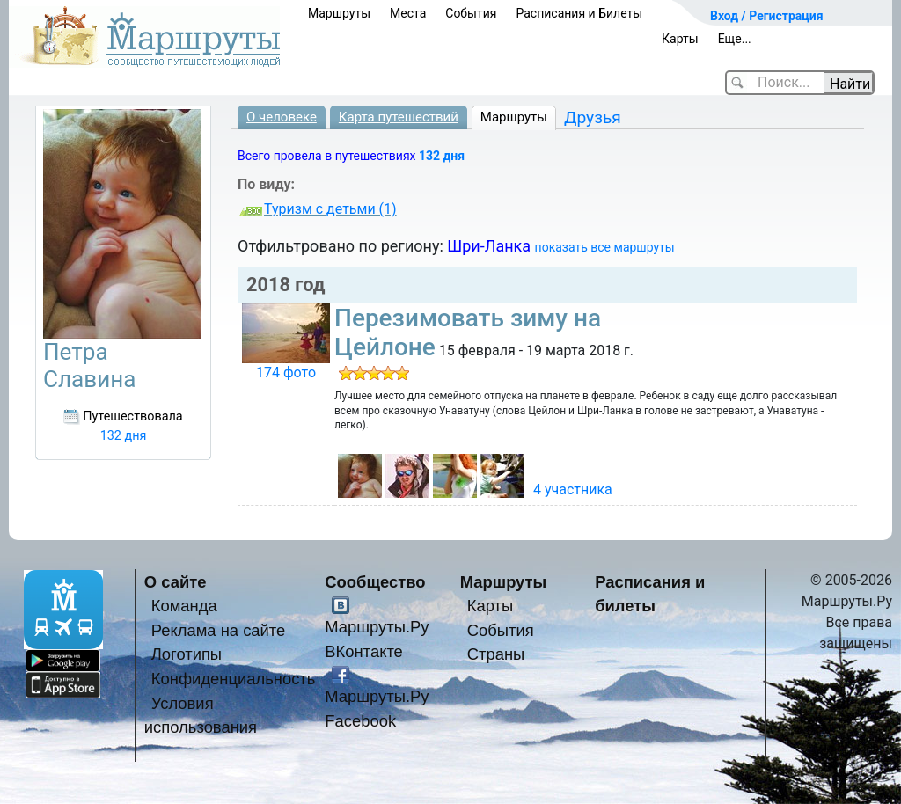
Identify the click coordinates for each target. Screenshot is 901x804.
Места (408, 13)
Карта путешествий (398, 117)
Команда (184, 605)
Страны (496, 654)
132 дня (442, 156)
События (470, 13)
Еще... (734, 39)
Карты (680, 39)
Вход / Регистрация (767, 16)
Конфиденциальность (233, 678)
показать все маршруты (605, 247)
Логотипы (186, 654)
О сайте (175, 582)
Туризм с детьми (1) (330, 209)
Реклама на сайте (218, 630)
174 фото (286, 372)
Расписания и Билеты (579, 13)
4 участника (572, 489)
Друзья (592, 117)
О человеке (281, 117)
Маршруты (339, 13)
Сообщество (375, 582)
